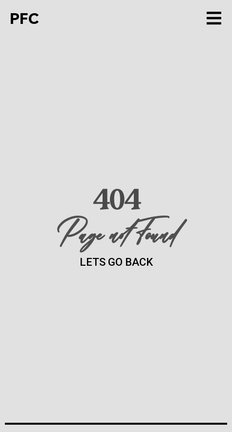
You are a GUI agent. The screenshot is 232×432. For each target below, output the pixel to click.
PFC (24, 18)
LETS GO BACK (116, 262)
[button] (213, 18)
